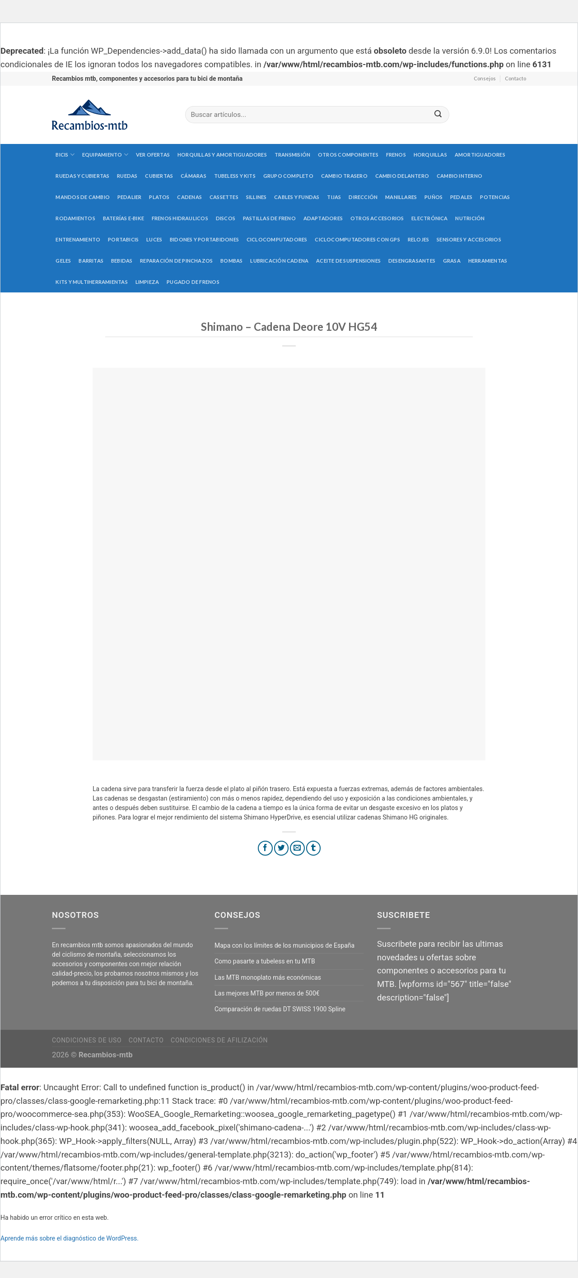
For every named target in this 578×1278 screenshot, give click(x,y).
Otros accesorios (377, 218)
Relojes (418, 239)
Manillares (401, 197)
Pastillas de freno (269, 218)
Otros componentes (348, 154)
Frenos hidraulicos (180, 218)
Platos (159, 197)
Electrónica (429, 218)
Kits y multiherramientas (91, 282)
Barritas (91, 261)
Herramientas (488, 261)
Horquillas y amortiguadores (222, 154)
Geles (63, 261)
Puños (433, 197)
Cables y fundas (296, 197)
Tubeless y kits (235, 176)
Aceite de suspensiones (348, 261)
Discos (225, 218)
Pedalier (129, 197)
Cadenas (189, 197)
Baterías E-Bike (123, 218)
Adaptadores (323, 218)
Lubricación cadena (279, 261)
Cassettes (224, 197)
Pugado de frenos (193, 282)
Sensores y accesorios (469, 239)
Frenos (396, 154)
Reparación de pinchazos (176, 261)
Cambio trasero (344, 176)
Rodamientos (75, 218)
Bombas (231, 261)
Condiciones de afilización (219, 1040)
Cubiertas (159, 176)
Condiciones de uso (86, 1040)
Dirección (363, 197)
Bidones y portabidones (204, 239)
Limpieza (147, 282)
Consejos (485, 78)
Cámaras (193, 176)
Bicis (65, 154)
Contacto (515, 78)
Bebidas (122, 261)
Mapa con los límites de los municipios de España (284, 945)
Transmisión (292, 154)
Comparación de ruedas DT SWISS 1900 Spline (279, 1009)
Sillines (256, 197)
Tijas (334, 197)
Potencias (495, 197)
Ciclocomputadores (277, 239)
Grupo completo (288, 176)
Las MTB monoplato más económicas (267, 977)
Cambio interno (459, 176)
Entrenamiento (78, 239)
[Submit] (438, 114)
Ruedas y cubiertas (82, 176)
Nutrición (470, 218)
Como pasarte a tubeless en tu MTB (264, 961)
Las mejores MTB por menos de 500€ (267, 993)
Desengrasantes (411, 261)
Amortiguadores (480, 154)
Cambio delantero (402, 176)
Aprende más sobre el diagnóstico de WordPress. (69, 1238)
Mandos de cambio (83, 197)
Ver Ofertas (153, 154)
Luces (154, 239)
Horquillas (430, 154)
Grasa (452, 261)
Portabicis (123, 239)
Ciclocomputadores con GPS (357, 239)
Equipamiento (105, 154)
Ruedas (127, 176)
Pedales (461, 197)
